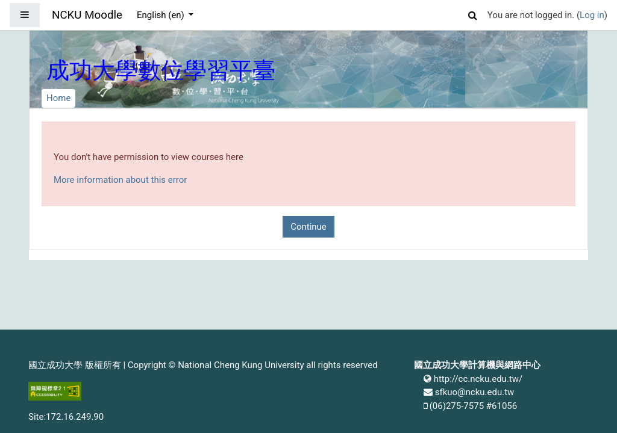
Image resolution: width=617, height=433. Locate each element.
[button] (473, 13)
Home (58, 98)
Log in (592, 15)
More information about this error (120, 179)
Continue (308, 226)
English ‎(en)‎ (162, 15)
